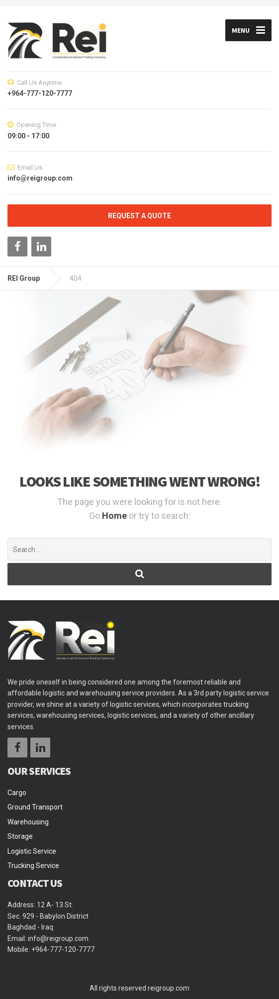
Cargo (16, 793)
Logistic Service (31, 851)
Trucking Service (33, 866)
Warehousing (28, 822)
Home (115, 515)
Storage (20, 836)
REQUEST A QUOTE (139, 216)
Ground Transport (35, 807)
